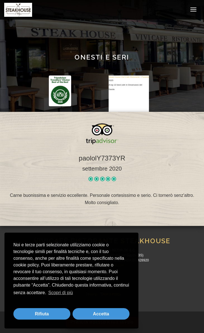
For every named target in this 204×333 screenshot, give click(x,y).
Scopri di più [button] (60, 292)
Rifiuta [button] (42, 313)
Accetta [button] (101, 313)
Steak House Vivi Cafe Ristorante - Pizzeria (129, 77)
